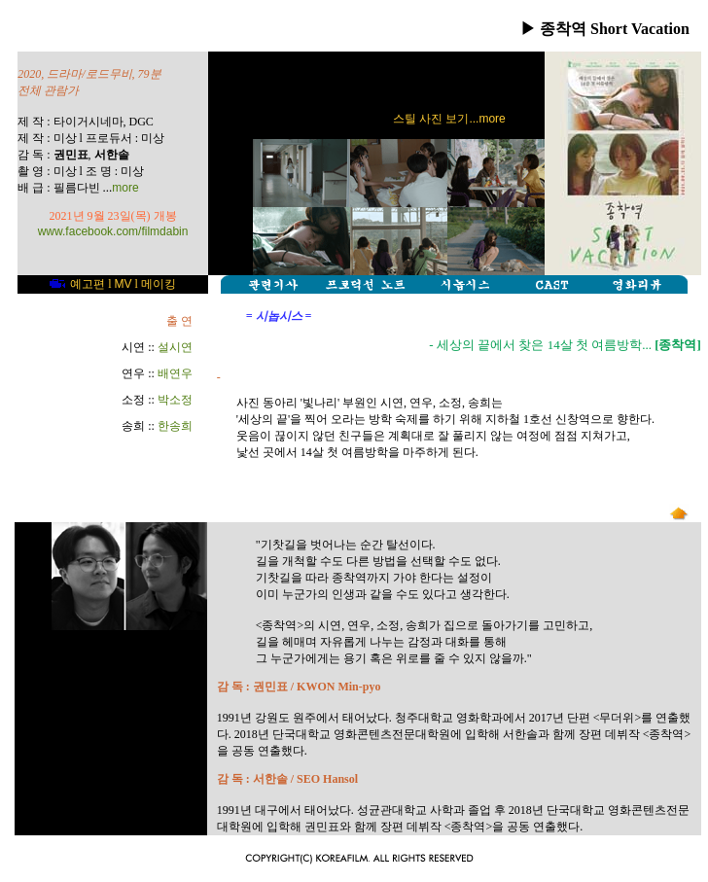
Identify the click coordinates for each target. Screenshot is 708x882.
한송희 (175, 426)
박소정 (175, 399)
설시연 (175, 347)
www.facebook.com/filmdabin (113, 231)
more (125, 187)
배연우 (175, 373)
